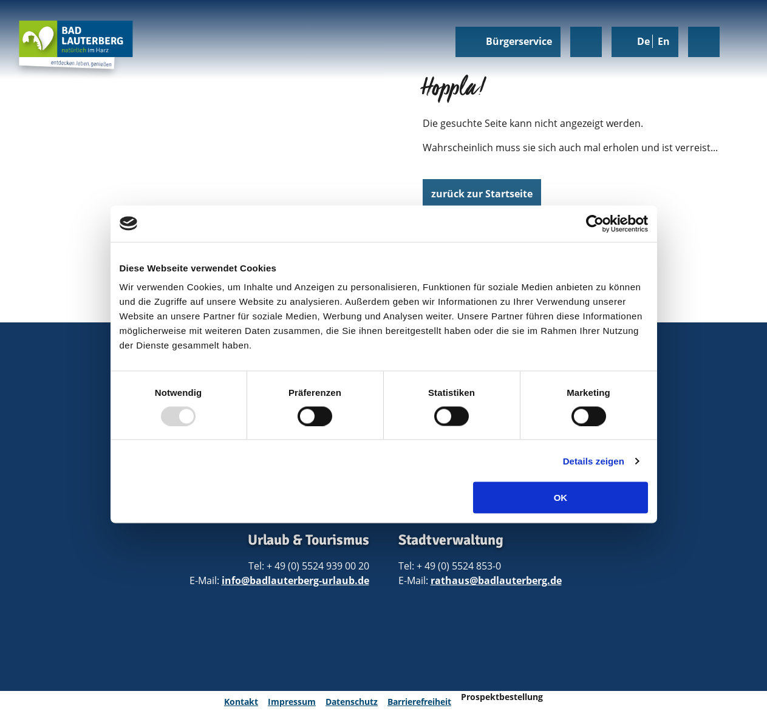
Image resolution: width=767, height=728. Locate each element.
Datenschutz (352, 701)
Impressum (292, 701)
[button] (482, 194)
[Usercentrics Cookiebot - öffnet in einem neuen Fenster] (595, 223)
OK (561, 497)
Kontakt (241, 701)
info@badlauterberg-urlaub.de (295, 580)
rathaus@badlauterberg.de (496, 580)
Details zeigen (593, 460)
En (664, 41)
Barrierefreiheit (419, 701)
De (644, 41)
